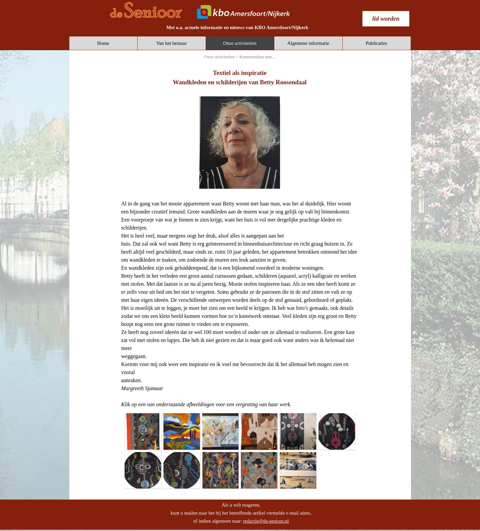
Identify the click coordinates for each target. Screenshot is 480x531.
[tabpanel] (237, 27)
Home (103, 43)
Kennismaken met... (257, 56)
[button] (142, 431)
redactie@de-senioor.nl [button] (266, 521)
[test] (385, 18)
